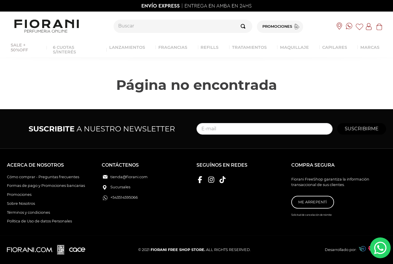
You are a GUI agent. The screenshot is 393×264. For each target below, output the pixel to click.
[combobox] (183, 26)
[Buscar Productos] (244, 26)
